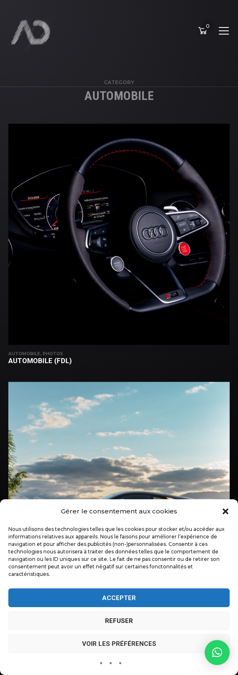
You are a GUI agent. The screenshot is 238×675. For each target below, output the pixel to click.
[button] (225, 511)
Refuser (119, 621)
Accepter (119, 598)
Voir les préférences (119, 644)
